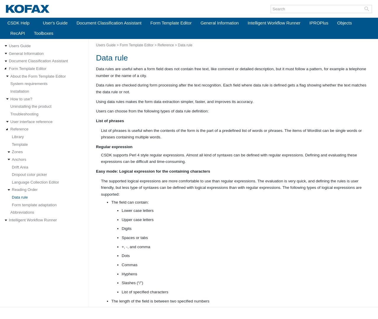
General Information (220, 23)
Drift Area (20, 167)
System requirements (29, 83)
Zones (17, 152)
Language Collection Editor (35, 182)
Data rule (20, 197)
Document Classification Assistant (108, 23)
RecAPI (17, 33)
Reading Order (25, 189)
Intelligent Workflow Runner (274, 23)
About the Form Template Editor (38, 76)
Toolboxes (43, 33)
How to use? (21, 99)
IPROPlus (318, 23)
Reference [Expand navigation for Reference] (19, 129)
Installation (19, 91)
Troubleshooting (24, 114)
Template (20, 144)
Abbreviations (22, 212)
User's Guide (55, 23)
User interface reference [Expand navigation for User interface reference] (31, 122)
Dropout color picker (29, 174)
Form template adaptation (34, 205)
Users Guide (20, 46)
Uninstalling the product (30, 106)
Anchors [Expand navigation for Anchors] (19, 159)
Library (18, 137)
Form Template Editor (171, 23)
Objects (344, 23)
